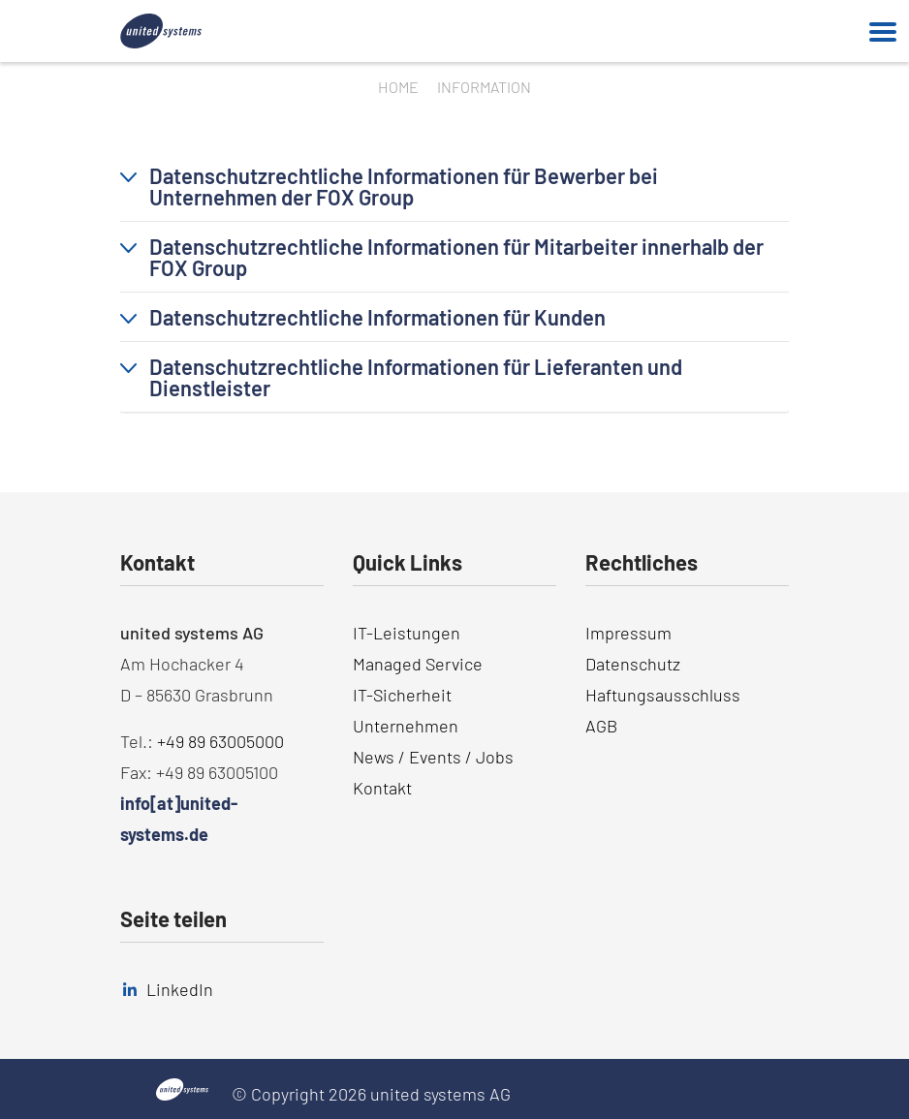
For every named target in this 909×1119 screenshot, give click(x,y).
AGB (601, 725)
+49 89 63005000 (220, 741)
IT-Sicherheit (402, 694)
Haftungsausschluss (662, 694)
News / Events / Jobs (433, 756)
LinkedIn (179, 989)
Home (398, 87)
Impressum (628, 632)
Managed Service (418, 663)
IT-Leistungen (406, 632)
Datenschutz (632, 663)
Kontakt (382, 787)
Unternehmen (405, 725)
